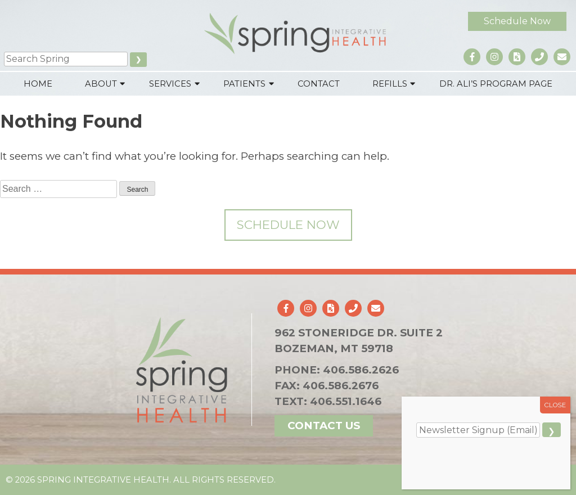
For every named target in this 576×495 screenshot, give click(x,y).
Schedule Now (517, 21)
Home (38, 84)
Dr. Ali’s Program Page (495, 84)
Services (170, 84)
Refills (389, 84)
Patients (244, 84)
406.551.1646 (345, 401)
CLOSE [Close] (555, 405)
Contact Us (323, 425)
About (101, 84)
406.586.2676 (341, 385)
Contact (319, 84)
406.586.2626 (361, 369)
